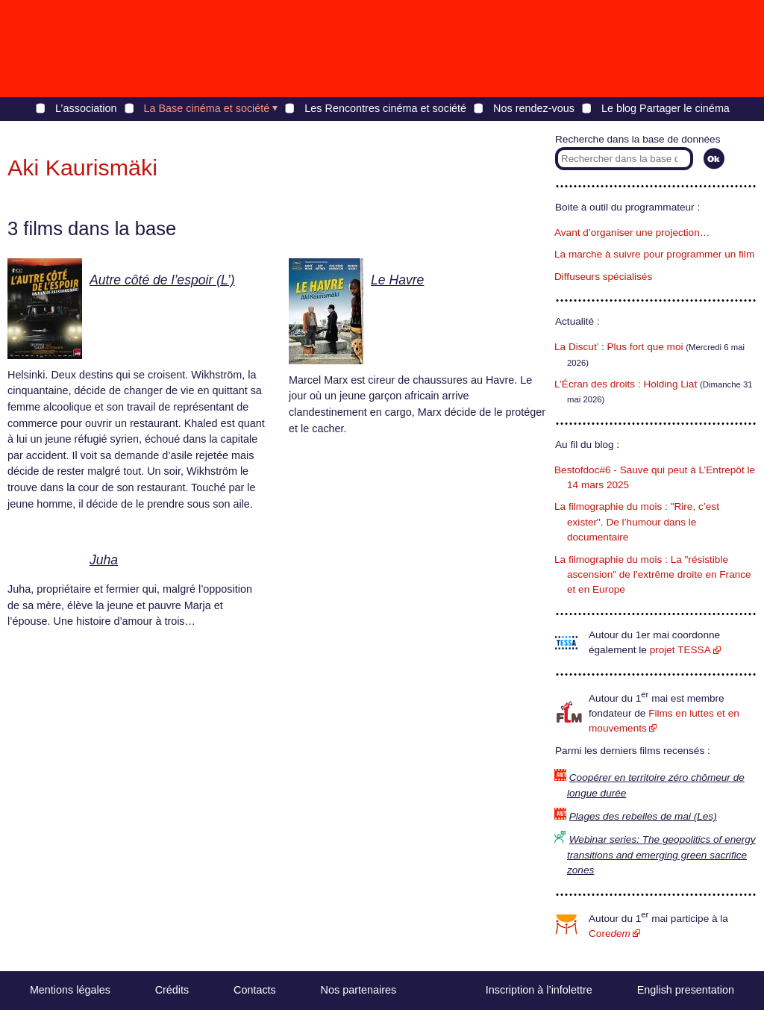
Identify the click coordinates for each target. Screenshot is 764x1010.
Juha (104, 559)
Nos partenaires (359, 990)
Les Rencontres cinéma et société (385, 108)
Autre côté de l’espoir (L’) (162, 279)
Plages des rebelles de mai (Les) (643, 816)
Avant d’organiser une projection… (632, 232)
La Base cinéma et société (207, 108)
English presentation (685, 990)
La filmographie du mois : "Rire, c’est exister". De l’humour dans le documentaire (636, 522)
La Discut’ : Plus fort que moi (618, 346)
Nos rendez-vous (533, 108)
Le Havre (397, 279)
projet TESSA (680, 649)
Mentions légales (70, 990)
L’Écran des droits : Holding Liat (625, 384)
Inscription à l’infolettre (539, 990)
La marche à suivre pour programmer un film (654, 254)
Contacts (255, 990)
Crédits (172, 990)
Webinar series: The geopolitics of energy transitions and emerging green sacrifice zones (661, 855)
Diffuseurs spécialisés (603, 276)
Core (609, 933)
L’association (85, 108)
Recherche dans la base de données (637, 139)
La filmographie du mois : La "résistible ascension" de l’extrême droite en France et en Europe (652, 575)
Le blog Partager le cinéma (665, 108)
